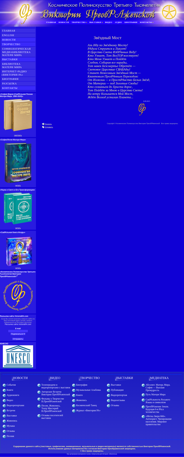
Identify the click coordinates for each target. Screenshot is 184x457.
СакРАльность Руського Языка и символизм (158, 401)
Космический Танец (86, 405)
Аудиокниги (13, 395)
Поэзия (10, 436)
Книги (10, 390)
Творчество (11, 44)
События (11, 384)
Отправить (49, 127)
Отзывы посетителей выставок (52, 416)
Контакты (10, 88)
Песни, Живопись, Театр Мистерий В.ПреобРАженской (51, 408)
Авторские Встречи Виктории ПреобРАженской (55, 393)
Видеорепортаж (119, 395)
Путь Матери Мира (155, 394)
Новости (9, 39)
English (8, 35)
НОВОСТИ (20, 378)
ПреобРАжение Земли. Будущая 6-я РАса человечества (157, 409)
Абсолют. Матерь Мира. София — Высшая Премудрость (158, 387)
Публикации (117, 390)
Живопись (12, 420)
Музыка (11, 426)
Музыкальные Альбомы (88, 390)
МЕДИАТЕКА (159, 378)
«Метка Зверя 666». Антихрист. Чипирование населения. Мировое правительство (159, 420)
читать (18, 185)
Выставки (10, 59)
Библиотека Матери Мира (13, 65)
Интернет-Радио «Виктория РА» (14, 73)
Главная (8, 30)
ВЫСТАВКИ (124, 378)
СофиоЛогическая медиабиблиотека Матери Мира (16, 52)
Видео (10, 400)
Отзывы (11, 431)
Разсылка (9, 83)
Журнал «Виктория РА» (88, 410)
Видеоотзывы (118, 400)
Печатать (48, 124)
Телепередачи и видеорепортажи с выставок (55, 386)
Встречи (11, 410)
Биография (10, 79)
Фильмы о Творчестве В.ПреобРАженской (52, 400)
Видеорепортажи (15, 405)
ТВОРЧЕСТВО (90, 378)
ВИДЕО (55, 378)
